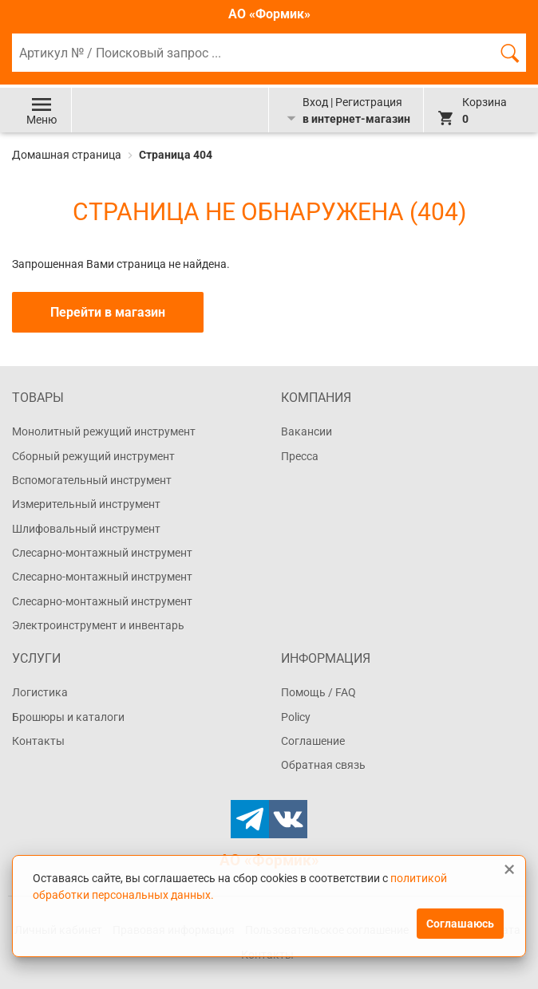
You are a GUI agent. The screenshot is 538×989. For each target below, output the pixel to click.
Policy (296, 717)
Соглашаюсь (460, 923)
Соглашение (313, 741)
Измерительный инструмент (86, 504)
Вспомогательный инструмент (92, 480)
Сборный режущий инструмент (93, 456)
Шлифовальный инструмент (86, 528)
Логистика (40, 692)
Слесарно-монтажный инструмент (102, 552)
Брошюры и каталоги (68, 717)
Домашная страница (68, 154)
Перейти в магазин (107, 312)
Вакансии (306, 431)
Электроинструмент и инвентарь (98, 625)
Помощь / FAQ (318, 692)
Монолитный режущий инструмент (104, 431)
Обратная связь (323, 764)
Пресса (299, 456)
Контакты (38, 741)
